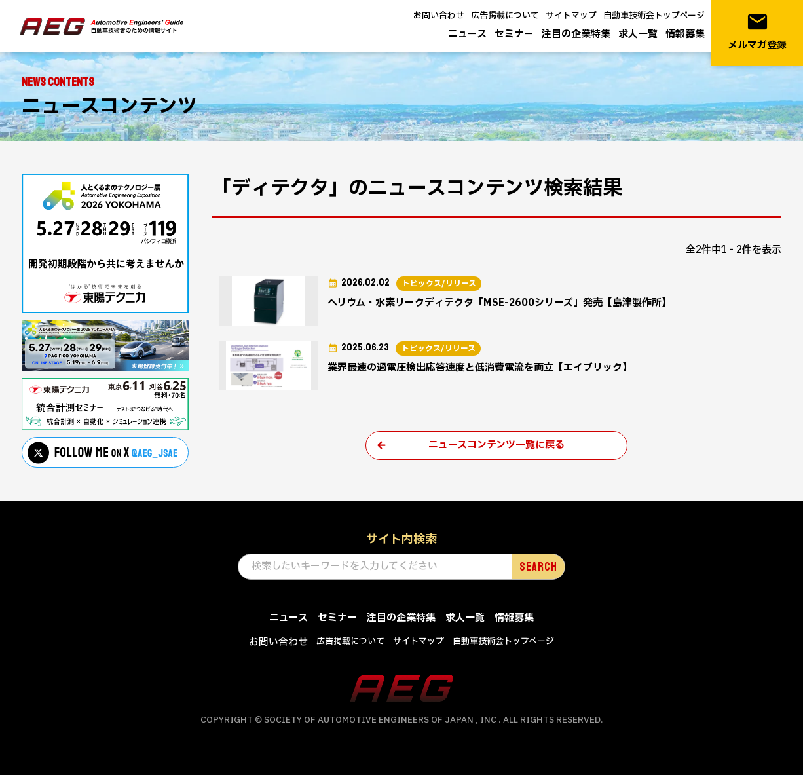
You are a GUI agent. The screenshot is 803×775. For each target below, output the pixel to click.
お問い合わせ (438, 15)
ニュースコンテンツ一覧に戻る (496, 445)
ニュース (467, 34)
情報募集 (685, 34)
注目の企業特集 (576, 34)
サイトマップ (571, 15)
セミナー (514, 34)
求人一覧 (638, 34)
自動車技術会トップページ (654, 15)
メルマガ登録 (757, 31)
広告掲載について (505, 15)
